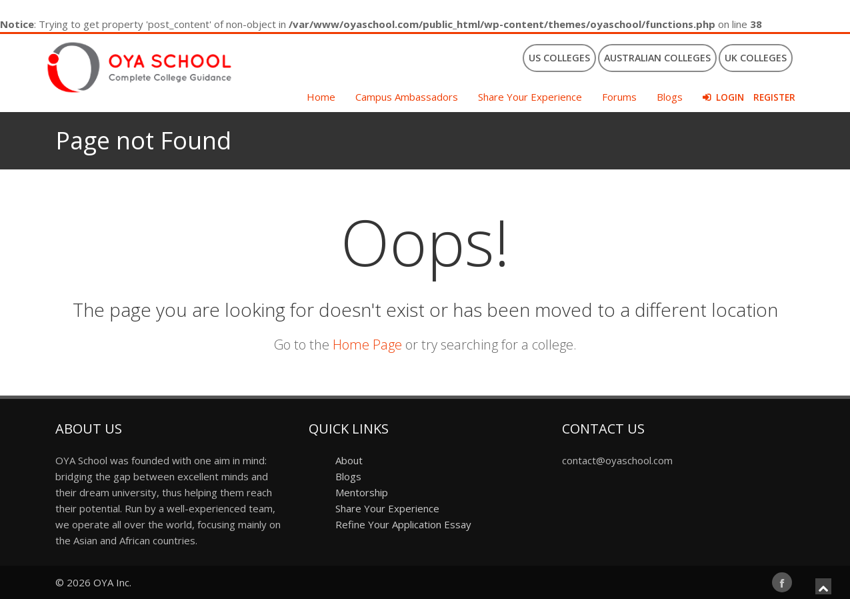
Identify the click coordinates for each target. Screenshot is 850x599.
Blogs (670, 96)
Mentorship (361, 492)
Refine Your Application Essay (403, 524)
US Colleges (559, 57)
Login (730, 97)
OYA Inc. (112, 582)
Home (321, 96)
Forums (619, 96)
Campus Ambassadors (406, 96)
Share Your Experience (530, 96)
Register (774, 97)
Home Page (367, 345)
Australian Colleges (657, 57)
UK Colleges (756, 57)
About (349, 460)
